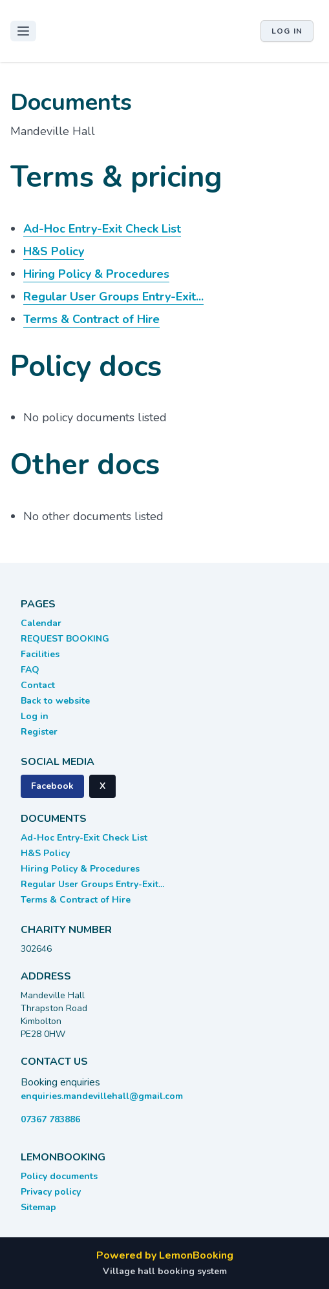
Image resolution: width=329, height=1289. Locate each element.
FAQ (30, 670)
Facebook (52, 786)
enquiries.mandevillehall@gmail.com (102, 1096)
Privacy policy (51, 1192)
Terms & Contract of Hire (76, 900)
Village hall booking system (165, 1271)
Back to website (55, 701)
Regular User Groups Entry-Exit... (92, 884)
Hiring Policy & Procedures (80, 869)
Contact (38, 685)
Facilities (40, 654)
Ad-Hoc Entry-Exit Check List (84, 838)
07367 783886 (50, 1119)
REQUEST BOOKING (65, 639)
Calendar (41, 623)
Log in (286, 31)
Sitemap (38, 1207)
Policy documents (59, 1176)
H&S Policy (45, 853)
